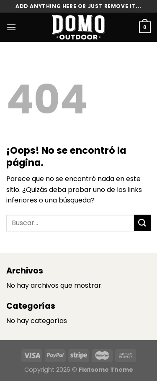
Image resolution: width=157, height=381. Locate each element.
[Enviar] (142, 223)
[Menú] (11, 27)
